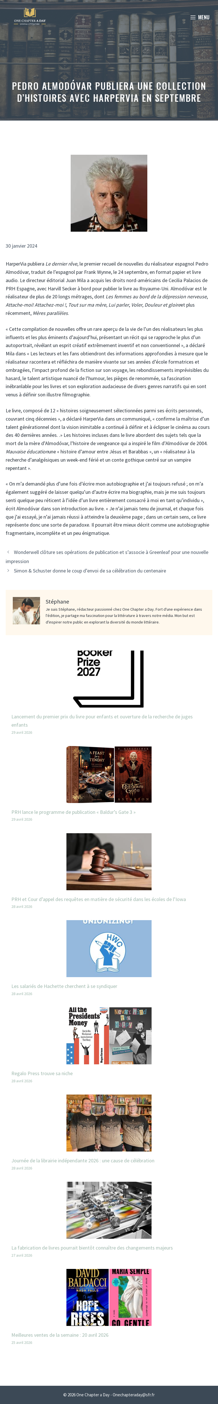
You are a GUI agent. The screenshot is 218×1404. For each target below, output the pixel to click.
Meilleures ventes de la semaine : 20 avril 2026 (59, 1335)
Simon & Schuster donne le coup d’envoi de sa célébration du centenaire (90, 570)
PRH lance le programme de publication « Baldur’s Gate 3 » (73, 812)
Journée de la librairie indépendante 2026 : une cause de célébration (82, 1160)
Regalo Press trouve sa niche (42, 1073)
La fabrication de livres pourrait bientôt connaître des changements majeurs (92, 1247)
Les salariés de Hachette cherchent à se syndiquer (64, 986)
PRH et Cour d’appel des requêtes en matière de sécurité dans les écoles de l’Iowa (98, 899)
